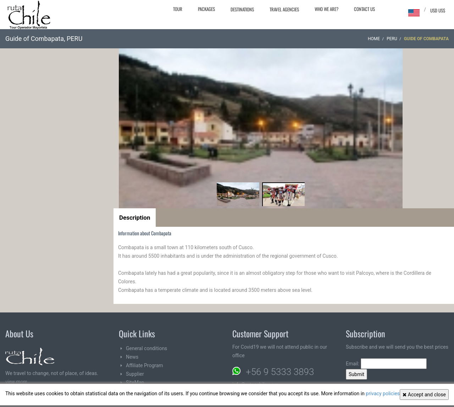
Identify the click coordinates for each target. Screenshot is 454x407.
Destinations (242, 9)
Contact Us (364, 8)
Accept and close (424, 394)
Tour (177, 8)
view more (16, 382)
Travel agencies (284, 9)
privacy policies (383, 393)
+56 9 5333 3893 (280, 371)
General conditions (146, 348)
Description (134, 217)
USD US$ (437, 10)
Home (374, 38)
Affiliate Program (144, 365)
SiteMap (135, 382)
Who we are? (326, 8)
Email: (386, 363)
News (132, 357)
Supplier (135, 374)
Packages (206, 8)
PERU (392, 38)
